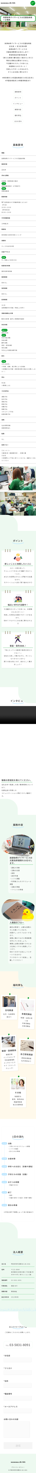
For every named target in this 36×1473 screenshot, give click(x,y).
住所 (6, 1381)
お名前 (7, 1355)
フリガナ (8, 1368)
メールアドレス (11, 1406)
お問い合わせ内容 (11, 1419)
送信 (18, 1445)
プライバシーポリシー (18, 1467)
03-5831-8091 (20, 1344)
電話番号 (8, 1393)
